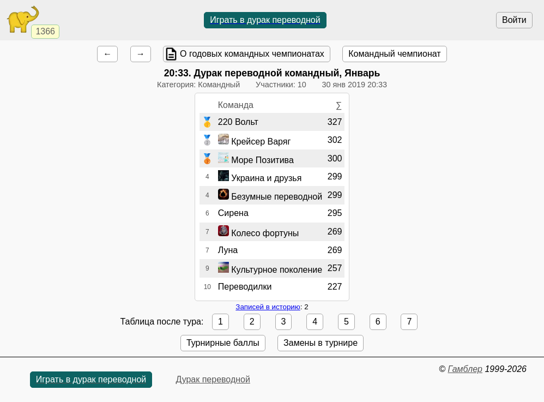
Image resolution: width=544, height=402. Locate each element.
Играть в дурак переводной (265, 20)
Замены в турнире (320, 342)
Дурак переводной (213, 379)
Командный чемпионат (394, 53)
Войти (514, 20)
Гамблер (465, 369)
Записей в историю (267, 307)
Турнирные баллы (222, 342)
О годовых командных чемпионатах (252, 53)
